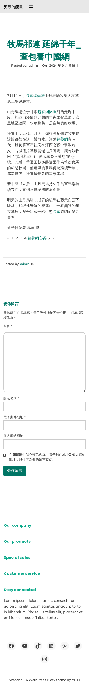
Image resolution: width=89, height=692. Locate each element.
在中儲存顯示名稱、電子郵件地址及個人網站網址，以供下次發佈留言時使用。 (47, 457)
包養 (56, 211)
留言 (7, 326)
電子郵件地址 (14, 417)
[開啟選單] (31, 6)
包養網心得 (37, 238)
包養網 (62, 139)
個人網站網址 (13, 436)
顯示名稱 (11, 398)
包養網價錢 (35, 95)
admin (24, 264)
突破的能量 (13, 6)
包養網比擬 (46, 111)
